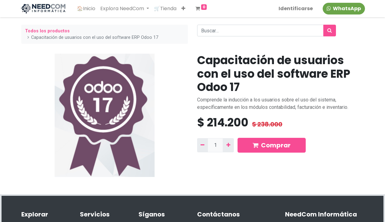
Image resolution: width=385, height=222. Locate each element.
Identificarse (294, 8)
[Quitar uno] (202, 145)
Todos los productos (47, 31)
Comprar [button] (272, 145)
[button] (184, 8)
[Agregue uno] (228, 145)
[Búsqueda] (329, 30)
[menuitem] (87, 8)
